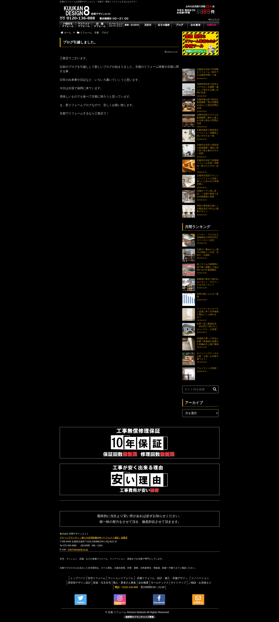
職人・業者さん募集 (123, 582)
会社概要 (143, 582)
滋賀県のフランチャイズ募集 (139, 617)
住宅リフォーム (95, 578)
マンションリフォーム (120, 578)
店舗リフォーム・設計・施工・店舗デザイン (165, 578)
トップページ (74, 578)
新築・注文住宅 (99, 582)
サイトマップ (181, 582)
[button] (214, 389)
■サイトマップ (214, 19)
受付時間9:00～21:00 (139, 587)
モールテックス (161, 582)
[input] (200, 389)
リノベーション (203, 578)
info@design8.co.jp (78, 549)
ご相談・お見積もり (204, 582)
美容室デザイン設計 (74, 582)
